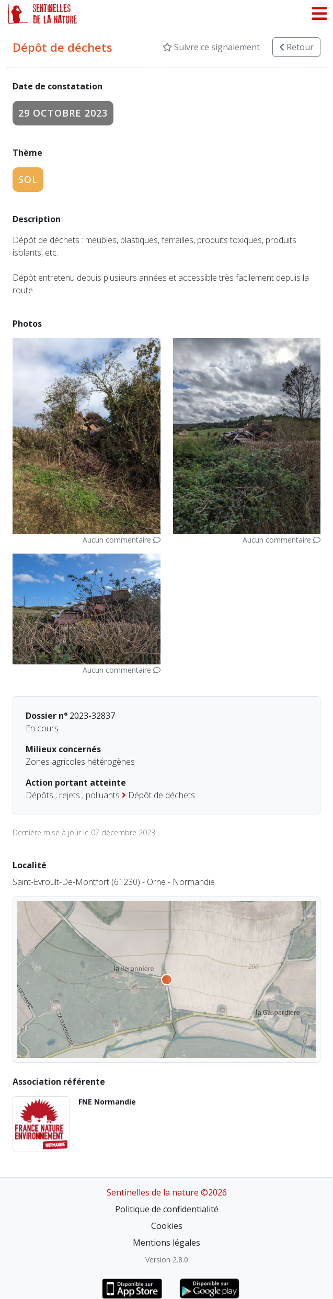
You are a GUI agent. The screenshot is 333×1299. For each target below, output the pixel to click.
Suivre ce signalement (211, 47)
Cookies (166, 1226)
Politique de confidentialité (167, 1209)
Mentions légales (166, 1242)
